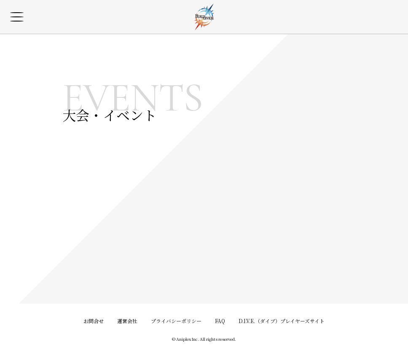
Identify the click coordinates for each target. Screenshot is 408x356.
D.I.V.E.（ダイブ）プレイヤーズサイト (282, 320)
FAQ (220, 320)
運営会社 (127, 320)
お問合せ (93, 320)
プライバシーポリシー (176, 320)
